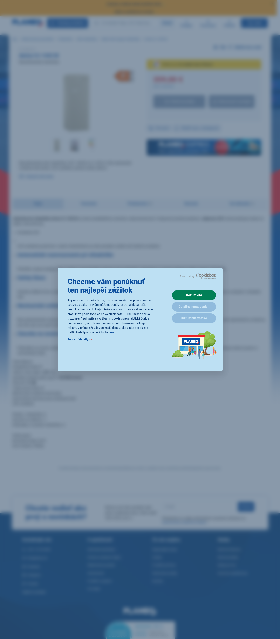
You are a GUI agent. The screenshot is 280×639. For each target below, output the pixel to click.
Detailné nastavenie (193, 307)
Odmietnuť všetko (194, 318)
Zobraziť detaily (80, 339)
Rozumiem (194, 295)
